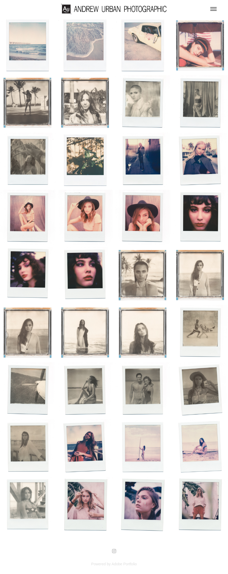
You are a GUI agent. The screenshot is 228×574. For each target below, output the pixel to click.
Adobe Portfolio (124, 564)
